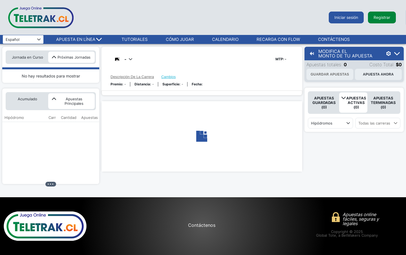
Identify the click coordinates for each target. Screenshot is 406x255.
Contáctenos (201, 225)
